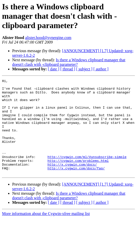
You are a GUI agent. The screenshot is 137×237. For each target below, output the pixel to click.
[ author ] (101, 69)
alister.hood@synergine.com (48, 37)
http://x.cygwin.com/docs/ (72, 182)
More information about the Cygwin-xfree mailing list (46, 232)
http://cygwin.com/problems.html (78, 177)
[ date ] (53, 69)
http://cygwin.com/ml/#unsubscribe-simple (86, 172)
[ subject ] (84, 69)
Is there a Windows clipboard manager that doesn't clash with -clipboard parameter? (68, 62)
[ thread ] (67, 69)
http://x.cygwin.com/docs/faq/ (76, 186)
